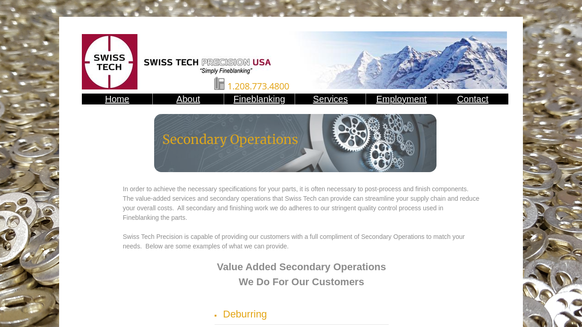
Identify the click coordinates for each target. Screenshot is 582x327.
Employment (401, 99)
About (188, 99)
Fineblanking (259, 99)
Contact (472, 99)
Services (330, 99)
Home (117, 99)
